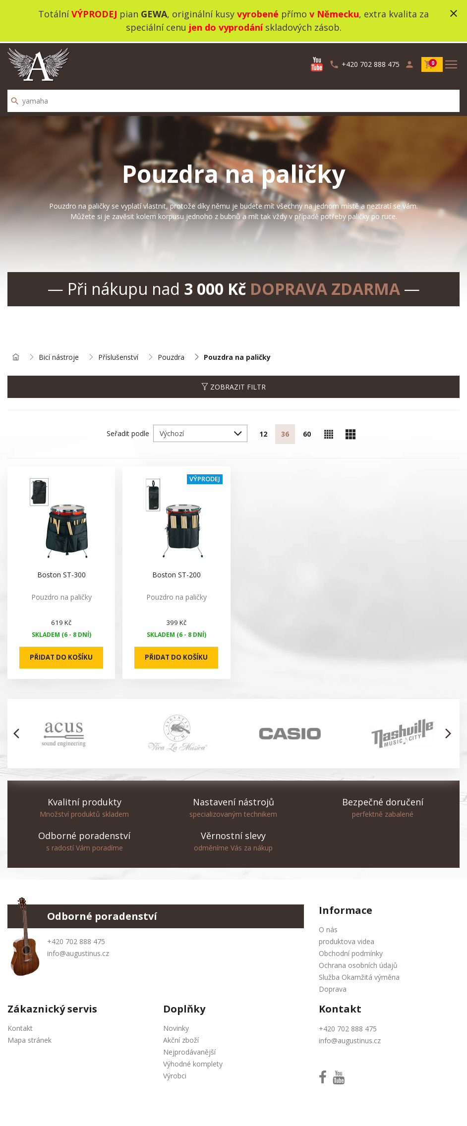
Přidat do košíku (61, 657)
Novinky (176, 1027)
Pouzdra (171, 356)
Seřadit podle (128, 432)
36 (285, 433)
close (454, 13)
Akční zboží (181, 1039)
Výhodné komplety (193, 1063)
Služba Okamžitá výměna (359, 976)
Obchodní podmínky (351, 952)
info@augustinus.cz (78, 952)
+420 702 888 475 (76, 941)
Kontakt (20, 1027)
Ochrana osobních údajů (358, 964)
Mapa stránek (29, 1039)
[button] (19, 733)
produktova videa (346, 941)
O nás (328, 929)
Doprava (333, 988)
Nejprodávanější (189, 1051)
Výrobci (174, 1075)
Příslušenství (118, 356)
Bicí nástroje (59, 356)
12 (263, 433)
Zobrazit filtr (233, 386)
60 (307, 433)
